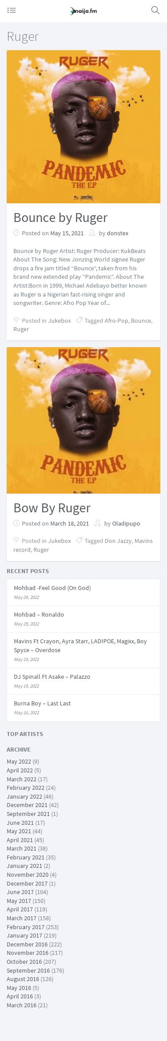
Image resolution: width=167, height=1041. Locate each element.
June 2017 (20, 892)
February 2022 (26, 788)
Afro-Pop (116, 321)
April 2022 (20, 770)
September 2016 (28, 970)
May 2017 (19, 901)
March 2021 (22, 848)
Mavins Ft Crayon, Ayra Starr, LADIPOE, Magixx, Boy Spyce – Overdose (80, 645)
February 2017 (26, 927)
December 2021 (27, 805)
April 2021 (20, 840)
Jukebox (59, 321)
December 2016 (27, 944)
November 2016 (28, 953)
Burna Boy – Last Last (42, 703)
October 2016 (24, 962)
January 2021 (24, 866)
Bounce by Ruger (60, 217)
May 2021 (19, 831)
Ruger (21, 329)
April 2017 (20, 909)
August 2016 (23, 979)
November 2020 (28, 875)
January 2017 (24, 935)
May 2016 (19, 988)
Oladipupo (126, 523)
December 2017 (27, 883)
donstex (117, 233)
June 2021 (20, 823)
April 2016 (20, 996)
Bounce (141, 321)
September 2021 (28, 814)
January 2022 (24, 796)
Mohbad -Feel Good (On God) (52, 588)
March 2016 (22, 1005)
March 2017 (22, 918)
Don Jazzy (118, 541)
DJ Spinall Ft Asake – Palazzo (52, 677)
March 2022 (22, 779)
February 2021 (26, 857)
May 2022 (19, 761)
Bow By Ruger (51, 507)
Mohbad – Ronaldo (39, 614)
